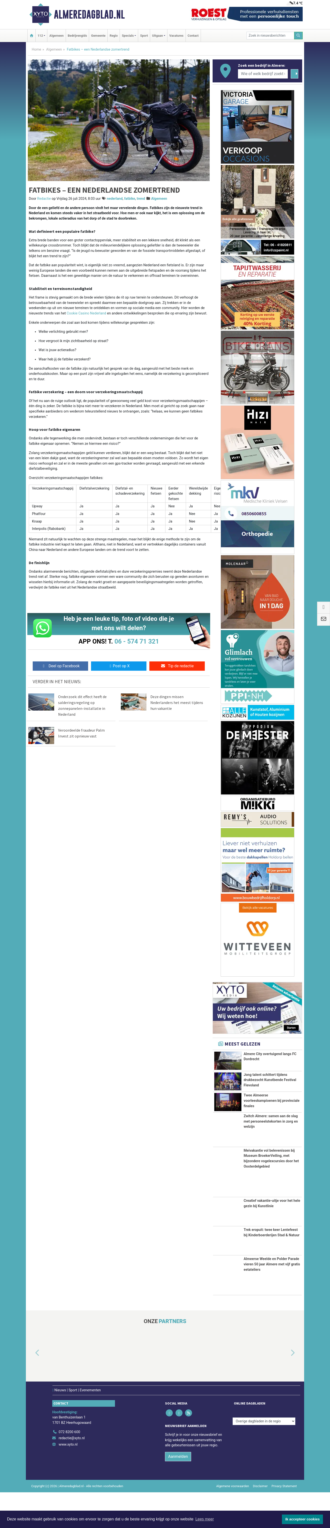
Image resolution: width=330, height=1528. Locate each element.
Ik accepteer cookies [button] (302, 1519)
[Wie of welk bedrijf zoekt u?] (263, 73)
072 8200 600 (69, 1468)
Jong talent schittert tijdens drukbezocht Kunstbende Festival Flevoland (270, 1083)
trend (141, 199)
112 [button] (40, 35)
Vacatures (176, 35)
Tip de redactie (177, 666)
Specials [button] (128, 35)
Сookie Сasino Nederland (86, 313)
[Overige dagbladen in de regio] (264, 1457)
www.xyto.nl (68, 1480)
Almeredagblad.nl (89, 14)
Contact (193, 35)
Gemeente (98, 35)
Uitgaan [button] (157, 35)
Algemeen (56, 35)
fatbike (129, 199)
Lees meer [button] (204, 1519)
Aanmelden (178, 1492)
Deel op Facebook (60, 666)
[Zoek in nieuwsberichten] (270, 35)
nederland (115, 199)
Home (36, 49)
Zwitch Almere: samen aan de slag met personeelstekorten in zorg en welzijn (271, 1157)
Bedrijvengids (77, 35)
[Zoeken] (298, 35)
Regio (114, 35)
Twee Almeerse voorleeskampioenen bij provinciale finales (271, 1122)
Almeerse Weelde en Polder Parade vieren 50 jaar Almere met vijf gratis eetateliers (272, 1300)
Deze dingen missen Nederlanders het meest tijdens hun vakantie (176, 702)
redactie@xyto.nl (72, 1474)
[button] (32, 1388)
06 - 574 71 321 (136, 641)
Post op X (119, 666)
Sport (144, 35)
